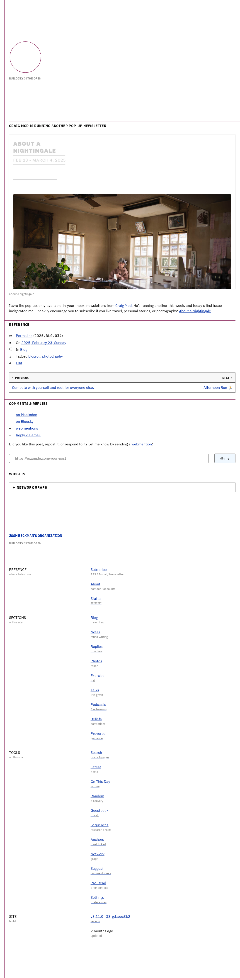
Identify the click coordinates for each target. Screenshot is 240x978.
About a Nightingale (195, 311)
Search (96, 752)
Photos (96, 661)
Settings (97, 897)
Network (97, 854)
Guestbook (99, 810)
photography (52, 356)
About (95, 584)
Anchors (97, 839)
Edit (19, 363)
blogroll (34, 356)
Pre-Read (98, 883)
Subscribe (99, 569)
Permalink (24, 335)
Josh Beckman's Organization (35, 535)
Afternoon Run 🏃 (218, 387)
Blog (23, 349)
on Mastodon (26, 414)
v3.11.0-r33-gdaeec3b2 (110, 916)
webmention (141, 444)
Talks (95, 690)
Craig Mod (123, 305)
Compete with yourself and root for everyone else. (53, 387)
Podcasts (98, 704)
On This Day (100, 781)
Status (96, 598)
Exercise (97, 675)
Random (97, 796)
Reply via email (28, 435)
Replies (97, 646)
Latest (96, 767)
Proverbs (98, 733)
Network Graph (32, 487)
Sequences (100, 825)
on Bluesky (25, 421)
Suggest (97, 868)
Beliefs (96, 719)
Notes (95, 632)
